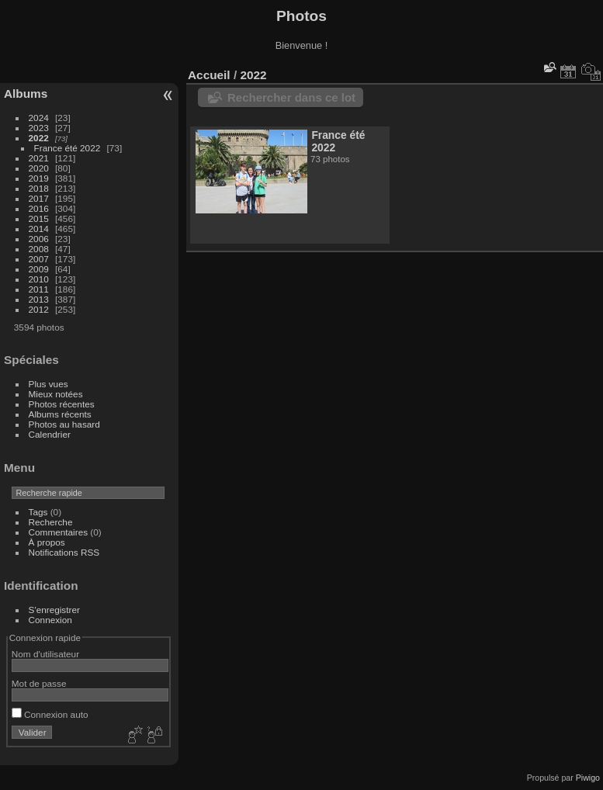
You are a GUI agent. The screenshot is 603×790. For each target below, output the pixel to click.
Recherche (51, 522)
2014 (39, 228)
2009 (39, 269)
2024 (39, 118)
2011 (39, 289)
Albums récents (60, 414)
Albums (25, 93)
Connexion (50, 620)
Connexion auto (50, 714)
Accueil (209, 74)
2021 (39, 158)
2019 (39, 178)
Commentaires (58, 532)
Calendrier (50, 434)
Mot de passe (39, 683)
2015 (39, 218)
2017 (39, 198)
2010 (39, 279)
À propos (47, 542)
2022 (39, 138)
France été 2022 (67, 148)
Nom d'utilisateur (45, 654)
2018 (39, 188)
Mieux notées (56, 394)
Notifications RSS (64, 552)
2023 (39, 128)
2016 (39, 208)
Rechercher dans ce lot (291, 97)
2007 (39, 259)
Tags (38, 512)
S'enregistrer (54, 610)
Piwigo (588, 777)
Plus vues (48, 384)
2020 (39, 168)
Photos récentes (62, 404)
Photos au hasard (64, 424)
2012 (39, 309)
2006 (39, 239)
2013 (39, 299)
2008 (39, 249)
